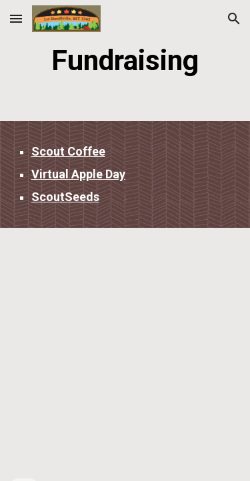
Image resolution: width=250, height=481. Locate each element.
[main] (125, 60)
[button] (16, 18)
